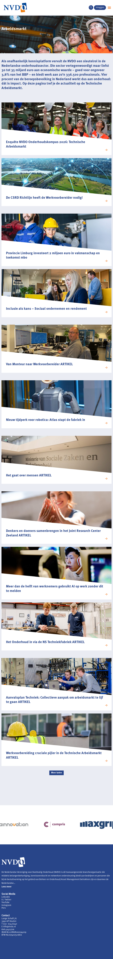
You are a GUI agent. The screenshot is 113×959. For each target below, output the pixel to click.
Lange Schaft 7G (9, 918)
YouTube (5, 902)
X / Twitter (6, 900)
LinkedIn (5, 897)
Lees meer (6, 887)
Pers (3, 908)
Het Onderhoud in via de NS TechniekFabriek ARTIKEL (45, 642)
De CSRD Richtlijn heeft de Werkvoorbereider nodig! (44, 198)
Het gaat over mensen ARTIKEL (29, 475)
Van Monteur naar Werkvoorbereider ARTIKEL (39, 364)
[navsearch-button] (91, 7)
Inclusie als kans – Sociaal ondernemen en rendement (46, 309)
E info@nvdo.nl (8, 927)
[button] (109, 7)
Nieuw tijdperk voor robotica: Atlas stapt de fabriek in (45, 420)
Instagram (6, 905)
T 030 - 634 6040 (9, 924)
